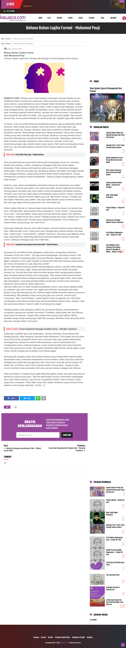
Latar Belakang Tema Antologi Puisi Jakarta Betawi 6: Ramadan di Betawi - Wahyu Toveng (114, 248)
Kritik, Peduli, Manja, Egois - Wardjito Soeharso (29, 154)
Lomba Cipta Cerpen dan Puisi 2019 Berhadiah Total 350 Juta (114, 602)
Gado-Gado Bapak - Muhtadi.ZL (112, 196)
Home (40, 18)
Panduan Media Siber (62, 637)
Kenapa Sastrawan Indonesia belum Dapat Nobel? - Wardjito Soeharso (36, 244)
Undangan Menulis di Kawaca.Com (113, 588)
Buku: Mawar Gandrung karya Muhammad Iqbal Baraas (113, 172)
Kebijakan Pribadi (78, 637)
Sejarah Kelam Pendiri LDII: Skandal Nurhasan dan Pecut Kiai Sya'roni (115, 135)
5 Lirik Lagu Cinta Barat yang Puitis (115, 563)
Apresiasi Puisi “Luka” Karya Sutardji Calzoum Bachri (115, 146)
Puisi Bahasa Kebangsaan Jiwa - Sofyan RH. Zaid (114, 234)
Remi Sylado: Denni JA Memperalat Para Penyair (106, 90)
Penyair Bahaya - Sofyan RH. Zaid (115, 209)
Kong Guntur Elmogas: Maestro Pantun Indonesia (114, 221)
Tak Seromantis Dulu (113, 575)
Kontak (50, 637)
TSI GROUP (93, 620)
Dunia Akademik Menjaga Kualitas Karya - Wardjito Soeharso (48, 329)
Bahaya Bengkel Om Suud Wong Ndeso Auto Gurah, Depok (114, 160)
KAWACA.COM (64, 642)
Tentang (36, 637)
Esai (15, 407)
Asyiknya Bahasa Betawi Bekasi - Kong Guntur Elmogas (114, 185)
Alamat (43, 637)
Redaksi (90, 637)
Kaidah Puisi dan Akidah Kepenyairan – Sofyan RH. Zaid (114, 552)
